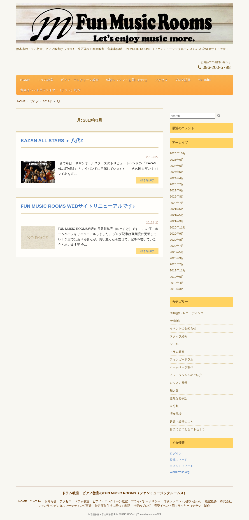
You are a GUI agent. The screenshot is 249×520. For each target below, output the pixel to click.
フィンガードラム (181, 359)
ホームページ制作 (181, 367)
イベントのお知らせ (183, 328)
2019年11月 (178, 270)
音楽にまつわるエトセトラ (187, 429)
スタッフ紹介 (178, 336)
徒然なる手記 (178, 398)
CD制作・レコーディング (186, 313)
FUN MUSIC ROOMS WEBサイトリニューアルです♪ (78, 206)
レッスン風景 (178, 382)
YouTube (204, 80)
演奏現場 (176, 413)
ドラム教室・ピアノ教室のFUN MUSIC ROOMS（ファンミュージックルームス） (124, 493)
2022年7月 (177, 203)
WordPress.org (180, 472)
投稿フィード (178, 459)
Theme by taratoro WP (149, 514)
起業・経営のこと (181, 421)
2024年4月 (177, 178)
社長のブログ (142, 505)
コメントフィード (181, 466)
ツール (174, 344)
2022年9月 (177, 190)
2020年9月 (177, 233)
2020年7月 (177, 245)
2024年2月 (177, 184)
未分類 (174, 406)
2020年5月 (177, 252)
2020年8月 (177, 239)
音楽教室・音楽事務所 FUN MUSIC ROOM (112, 514)
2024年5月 (177, 172)
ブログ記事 (183, 80)
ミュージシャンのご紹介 (186, 375)
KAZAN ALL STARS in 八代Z (52, 140)
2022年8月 (177, 196)
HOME (25, 80)
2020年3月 (177, 258)
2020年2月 (177, 264)
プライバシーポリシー (145, 501)
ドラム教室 (45, 80)
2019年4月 (177, 283)
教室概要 (211, 501)
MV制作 (175, 320)
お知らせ (50, 501)
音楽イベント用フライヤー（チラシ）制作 (50, 90)
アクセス (161, 80)
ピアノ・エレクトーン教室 (80, 80)
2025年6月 (177, 159)
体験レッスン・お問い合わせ (126, 80)
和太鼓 (174, 390)
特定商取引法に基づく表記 (112, 505)
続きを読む (147, 180)
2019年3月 (177, 289)
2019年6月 (177, 276)
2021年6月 (177, 209)
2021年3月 (177, 221)
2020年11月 (178, 227)
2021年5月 (177, 215)
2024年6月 (177, 165)
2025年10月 (178, 153)
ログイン (176, 453)
